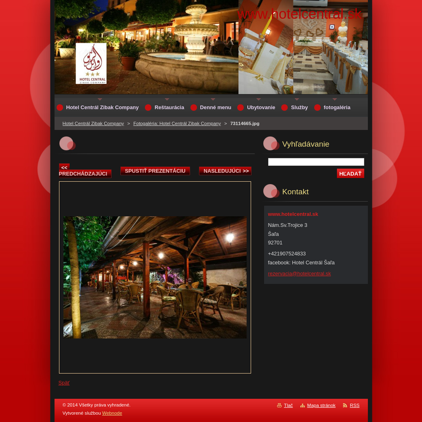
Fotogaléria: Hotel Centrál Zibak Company (177, 123)
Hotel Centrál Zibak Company (93, 123)
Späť (64, 383)
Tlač (288, 405)
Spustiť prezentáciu (155, 171)
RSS (355, 405)
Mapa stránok (321, 405)
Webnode (112, 413)
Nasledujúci (226, 171)
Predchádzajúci (83, 171)
